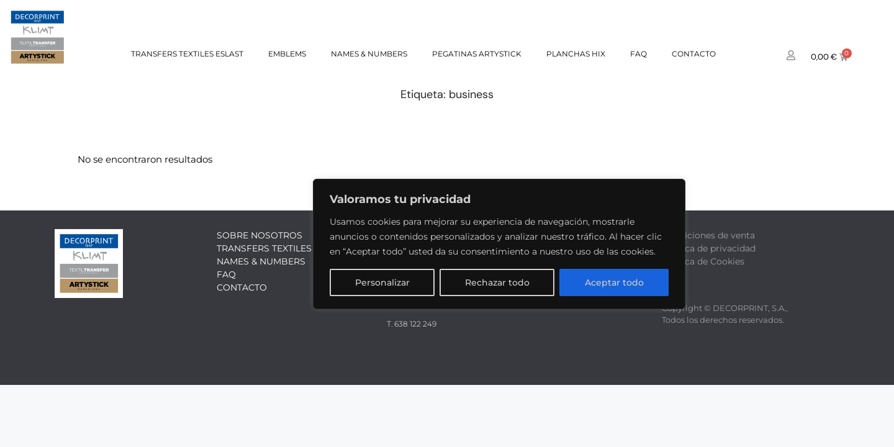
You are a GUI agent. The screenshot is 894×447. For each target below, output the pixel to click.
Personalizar (382, 282)
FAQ (638, 53)
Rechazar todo (497, 282)
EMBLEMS (287, 53)
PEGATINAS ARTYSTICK (477, 53)
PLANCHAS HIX (575, 53)
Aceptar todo (614, 282)
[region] (499, 244)
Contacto (694, 53)
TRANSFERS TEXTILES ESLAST (187, 53)
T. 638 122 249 (411, 323)
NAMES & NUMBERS (369, 53)
